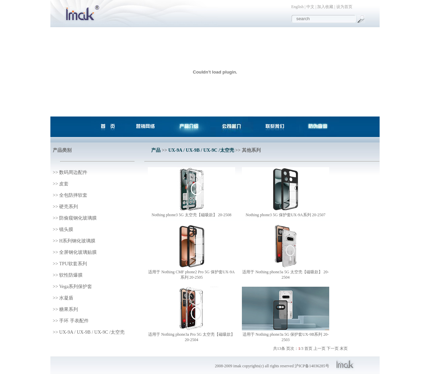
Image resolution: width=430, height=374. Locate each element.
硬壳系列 (68, 206)
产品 (156, 150)
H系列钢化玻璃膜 (77, 240)
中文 (310, 6)
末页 (344, 348)
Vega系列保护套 (75, 286)
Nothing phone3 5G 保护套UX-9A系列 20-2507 (285, 215)
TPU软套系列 (73, 263)
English (297, 6)
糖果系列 (68, 309)
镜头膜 (66, 229)
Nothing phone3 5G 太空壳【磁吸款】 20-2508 (191, 215)
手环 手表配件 (74, 320)
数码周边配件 (73, 172)
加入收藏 (325, 6)
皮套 (64, 183)
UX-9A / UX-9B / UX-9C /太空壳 (92, 332)
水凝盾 (66, 297)
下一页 (333, 348)
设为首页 (344, 6)
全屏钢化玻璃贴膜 (78, 252)
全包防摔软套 (73, 195)
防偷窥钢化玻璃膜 (78, 218)
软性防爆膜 (71, 275)
